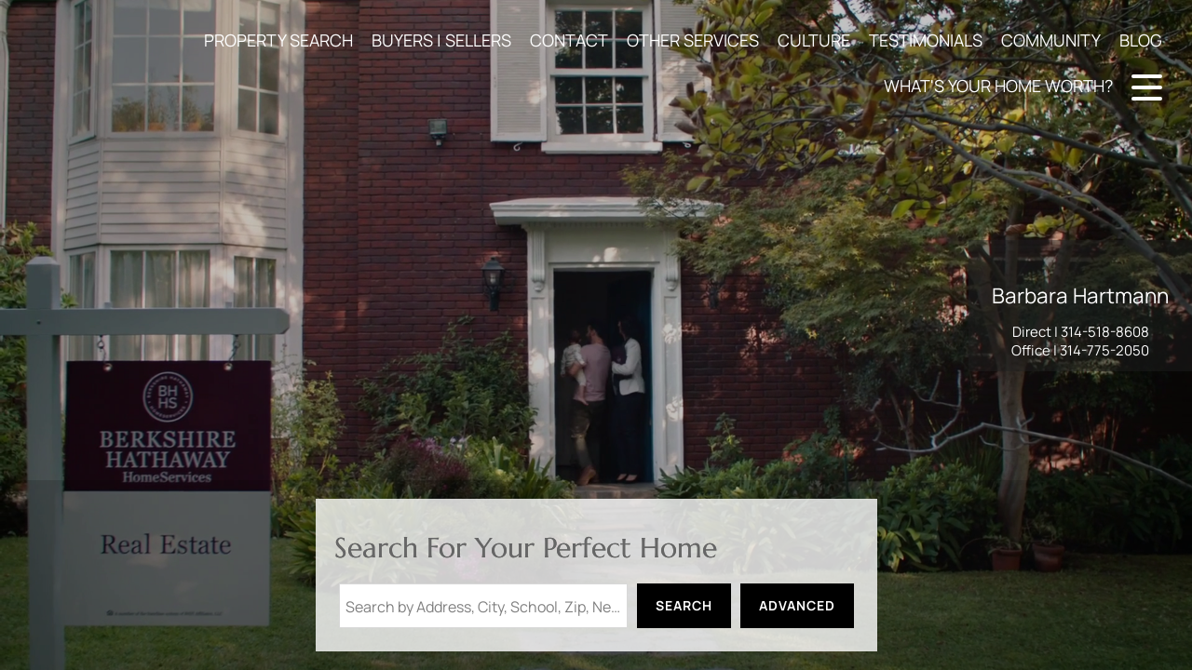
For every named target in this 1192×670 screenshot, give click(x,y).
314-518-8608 (1105, 332)
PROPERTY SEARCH (278, 40)
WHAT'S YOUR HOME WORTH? (998, 85)
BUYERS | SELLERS (441, 40)
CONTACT (569, 40)
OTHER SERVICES (693, 40)
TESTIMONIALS (925, 40)
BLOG (1140, 40)
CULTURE (814, 40)
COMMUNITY (1051, 40)
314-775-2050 (1104, 350)
